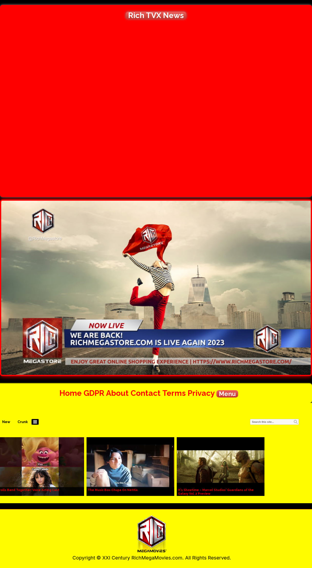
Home (70, 393)
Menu (227, 394)
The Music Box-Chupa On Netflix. (113, 490)
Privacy (201, 393)
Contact (146, 393)
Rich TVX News (156, 15)
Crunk (23, 422)
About (117, 393)
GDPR (94, 393)
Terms (174, 393)
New (6, 422)
